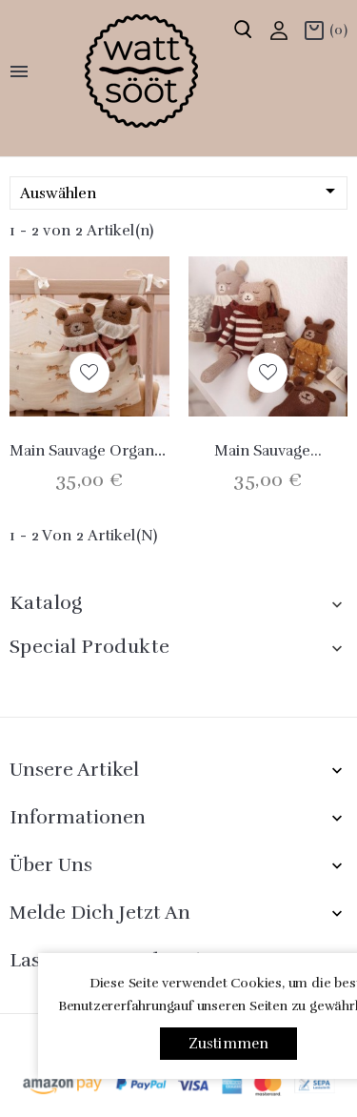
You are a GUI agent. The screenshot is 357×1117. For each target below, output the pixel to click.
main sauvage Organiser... (100, 450)
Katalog (46, 603)
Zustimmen (228, 1043)
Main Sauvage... (268, 450)
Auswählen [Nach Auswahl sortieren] (181, 192)
